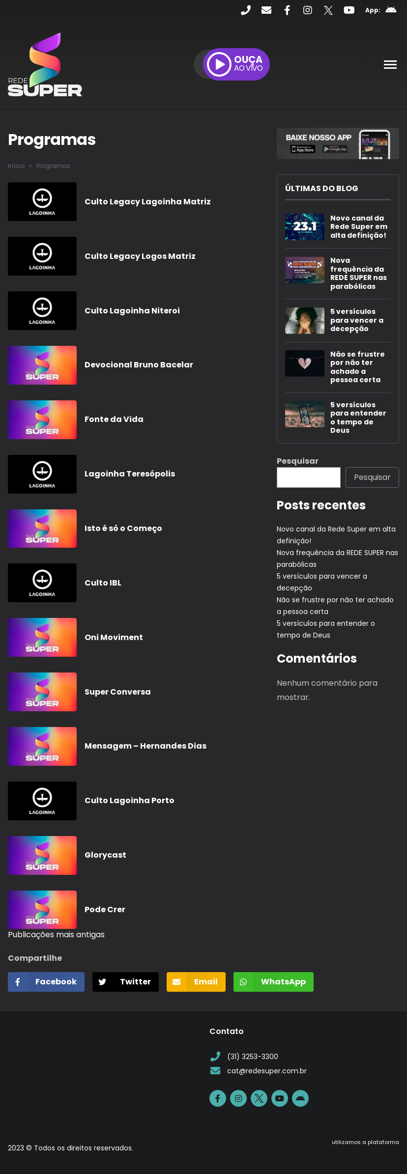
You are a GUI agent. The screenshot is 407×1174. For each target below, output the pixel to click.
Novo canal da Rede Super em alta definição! (358, 227)
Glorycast (105, 855)
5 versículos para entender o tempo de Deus (358, 418)
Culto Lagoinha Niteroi (132, 310)
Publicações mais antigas (56, 934)
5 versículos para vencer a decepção (356, 320)
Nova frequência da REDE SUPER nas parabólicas (358, 273)
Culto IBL (103, 582)
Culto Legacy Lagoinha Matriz (148, 201)
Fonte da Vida (114, 419)
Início (16, 166)
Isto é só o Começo (123, 528)
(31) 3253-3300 (243, 1057)
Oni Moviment (114, 637)
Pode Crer (105, 909)
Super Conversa (118, 692)
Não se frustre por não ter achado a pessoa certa (357, 367)
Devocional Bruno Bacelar (139, 364)
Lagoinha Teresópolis (130, 473)
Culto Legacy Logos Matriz (140, 256)
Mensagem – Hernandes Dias (145, 746)
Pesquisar (298, 461)
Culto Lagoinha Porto (129, 800)
